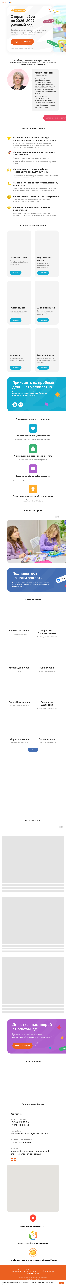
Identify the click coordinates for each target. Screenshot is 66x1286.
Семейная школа (19, 257)
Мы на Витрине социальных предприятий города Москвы (33, 1260)
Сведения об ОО (33, 1273)
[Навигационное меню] (63, 2)
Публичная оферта (47, 1272)
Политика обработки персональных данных (33, 1270)
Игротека (15, 355)
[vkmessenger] (12, 1159)
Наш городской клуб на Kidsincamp (33, 1243)
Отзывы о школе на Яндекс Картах (33, 1226)
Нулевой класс (17, 307)
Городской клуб (45, 355)
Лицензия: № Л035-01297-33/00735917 (25, 1272)
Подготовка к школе (44, 259)
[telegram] (15, 1159)
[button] (22, 42)
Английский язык (46, 307)
